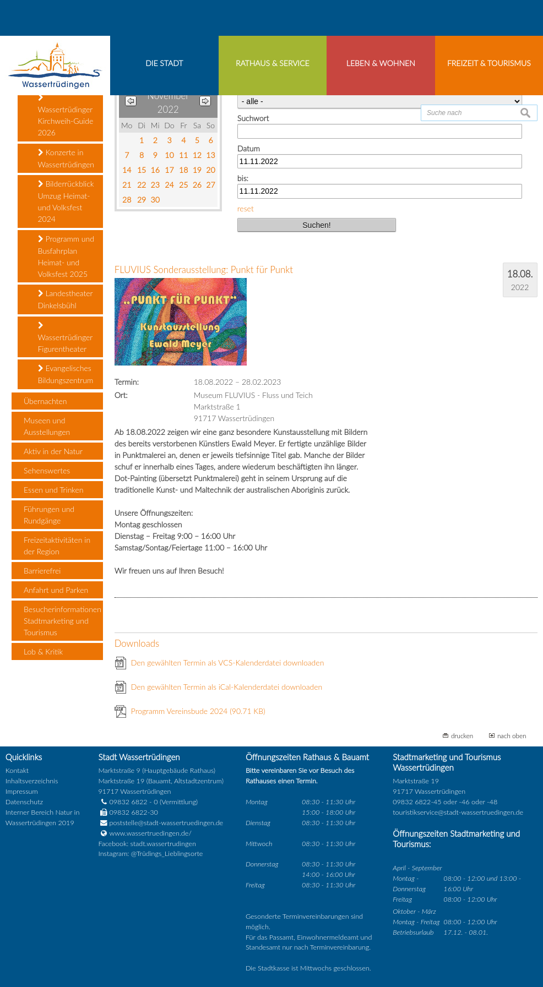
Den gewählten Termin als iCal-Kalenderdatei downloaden (227, 771)
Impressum (22, 876)
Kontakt (17, 855)
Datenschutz (24, 886)
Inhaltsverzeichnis (32, 865)
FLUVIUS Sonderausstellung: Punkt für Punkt (204, 354)
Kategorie (253, 173)
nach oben (511, 820)
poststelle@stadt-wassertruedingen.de (167, 907)
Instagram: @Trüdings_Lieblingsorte (151, 939)
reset (245, 293)
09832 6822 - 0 (128, 886)
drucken (462, 820)
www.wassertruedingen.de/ (151, 918)
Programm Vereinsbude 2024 (198, 795)
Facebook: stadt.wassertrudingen (147, 928)
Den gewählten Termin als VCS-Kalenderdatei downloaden (227, 747)
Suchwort (253, 203)
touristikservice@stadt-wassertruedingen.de (458, 897)
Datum (248, 233)
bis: (242, 263)
